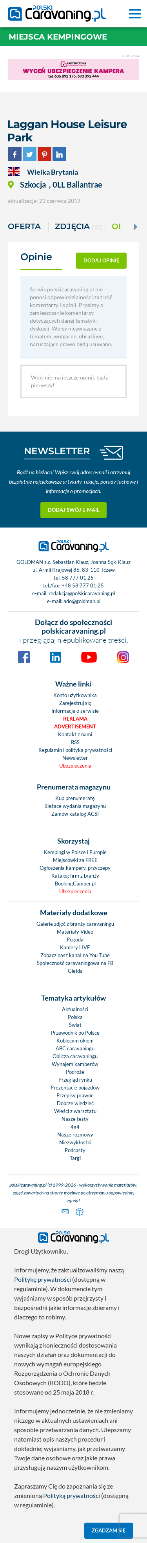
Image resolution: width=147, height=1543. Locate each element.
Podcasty (75, 1150)
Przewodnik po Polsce (75, 1033)
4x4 (75, 1127)
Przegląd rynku (75, 1080)
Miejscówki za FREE (75, 860)
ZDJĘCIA (78, 227)
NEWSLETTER (57, 451)
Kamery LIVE (75, 947)
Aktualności (75, 1009)
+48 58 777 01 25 (83, 585)
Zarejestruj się (75, 703)
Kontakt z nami (75, 734)
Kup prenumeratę (75, 798)
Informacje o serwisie (75, 711)
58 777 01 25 (78, 578)
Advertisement (75, 726)
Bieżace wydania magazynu (75, 806)
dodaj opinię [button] (101, 260)
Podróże (75, 1072)
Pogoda (75, 939)
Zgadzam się (109, 1530)
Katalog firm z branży (75, 876)
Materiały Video (75, 932)
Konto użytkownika (75, 695)
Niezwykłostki (75, 1142)
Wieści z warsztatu (75, 1111)
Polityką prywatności (71, 1495)
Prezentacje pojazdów (75, 1087)
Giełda (75, 971)
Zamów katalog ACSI (75, 814)
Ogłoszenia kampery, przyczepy (75, 868)
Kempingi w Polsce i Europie (75, 852)
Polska (75, 1017)
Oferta (24, 226)
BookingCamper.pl (75, 883)
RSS (75, 742)
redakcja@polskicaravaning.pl (82, 593)
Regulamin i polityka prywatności (75, 750)
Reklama (75, 718)
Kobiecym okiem (75, 1040)
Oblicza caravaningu (75, 1056)
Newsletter (75, 758)
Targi (75, 1158)
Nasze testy (75, 1119)
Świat (75, 1025)
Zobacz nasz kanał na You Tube (75, 955)
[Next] (135, 226)
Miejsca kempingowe (58, 37)
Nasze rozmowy (75, 1134)
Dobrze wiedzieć (75, 1103)
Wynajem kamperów (75, 1064)
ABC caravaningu (75, 1048)
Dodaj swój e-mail (74, 510)
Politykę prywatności (42, 1279)
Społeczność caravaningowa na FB (75, 963)
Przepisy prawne (75, 1095)
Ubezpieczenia (75, 765)
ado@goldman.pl (82, 601)
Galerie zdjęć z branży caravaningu (75, 924)
